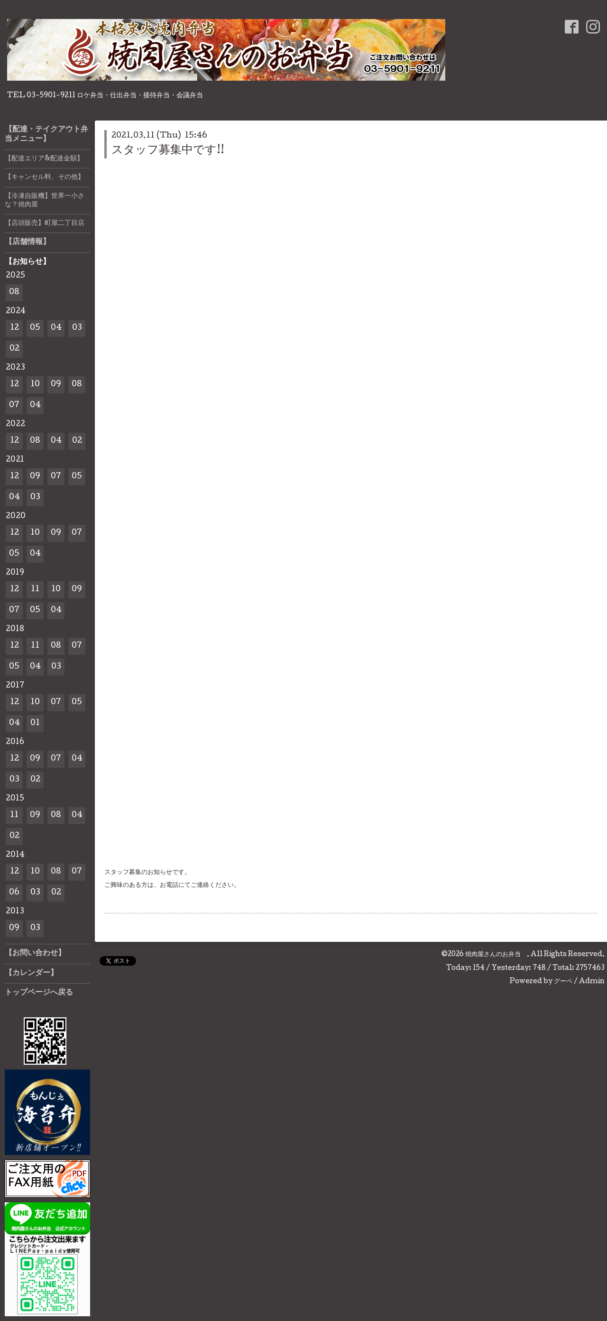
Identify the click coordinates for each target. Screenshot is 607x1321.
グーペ (563, 981)
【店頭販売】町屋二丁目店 (44, 223)
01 (35, 723)
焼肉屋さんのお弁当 (496, 954)
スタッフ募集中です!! (167, 150)
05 (35, 328)
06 (14, 893)
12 (14, 328)
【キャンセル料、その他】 (44, 177)
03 (77, 328)
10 (35, 385)
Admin (592, 981)
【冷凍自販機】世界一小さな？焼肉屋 (44, 201)
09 (56, 385)
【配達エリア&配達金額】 (44, 159)
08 (14, 292)
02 (14, 349)
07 (14, 405)
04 (56, 328)
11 (35, 590)
